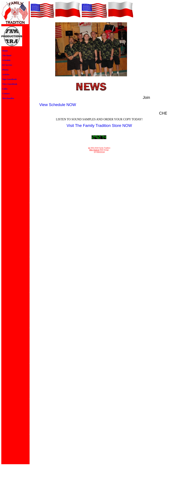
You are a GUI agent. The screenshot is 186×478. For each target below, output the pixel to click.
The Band (6, 55)
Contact (6, 93)
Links (5, 88)
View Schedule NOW (57, 104)
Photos (5, 69)
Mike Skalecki (94, 150)
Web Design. (104, 150)
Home (5, 50)
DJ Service (7, 65)
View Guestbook (9, 84)
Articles (5, 74)
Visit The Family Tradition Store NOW (99, 125)
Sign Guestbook (9, 79)
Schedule (6, 60)
